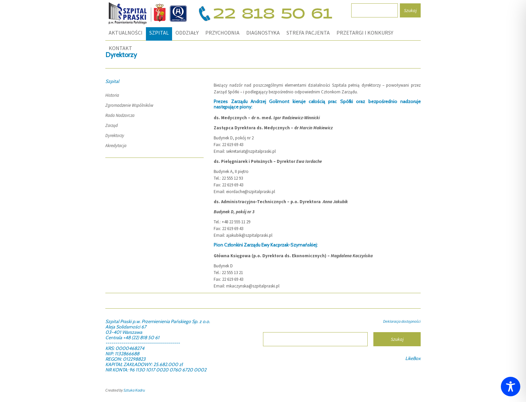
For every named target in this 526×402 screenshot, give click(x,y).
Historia (112, 95)
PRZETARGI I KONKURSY (364, 32)
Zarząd (111, 125)
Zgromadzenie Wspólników (129, 105)
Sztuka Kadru (134, 390)
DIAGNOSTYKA (263, 32)
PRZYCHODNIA (222, 32)
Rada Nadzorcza (120, 115)
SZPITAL (159, 32)
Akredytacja (115, 145)
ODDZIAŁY (187, 32)
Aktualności (126, 32)
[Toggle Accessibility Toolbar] (510, 386)
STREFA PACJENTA (308, 32)
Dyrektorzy (114, 135)
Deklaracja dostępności (402, 321)
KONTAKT (120, 48)
